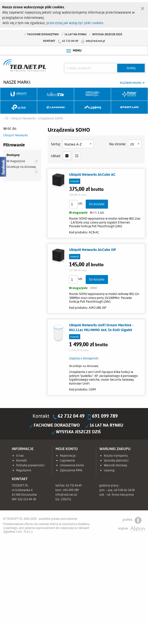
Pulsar (129, 94)
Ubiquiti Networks (18, 94)
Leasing (109, 470)
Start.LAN (129, 107)
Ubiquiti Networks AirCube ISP (92, 249)
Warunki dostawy (115, 465)
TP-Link (18, 107)
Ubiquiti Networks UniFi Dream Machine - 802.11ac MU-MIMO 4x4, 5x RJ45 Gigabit (101, 327)
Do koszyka (96, 204)
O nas (20, 456)
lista (67, 156)
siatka (77, 156)
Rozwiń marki (130, 83)
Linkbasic (55, 107)
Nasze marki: (17, 82)
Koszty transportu (116, 456)
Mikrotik (55, 94)
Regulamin (23, 470)
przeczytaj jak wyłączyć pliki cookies (74, 23)
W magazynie (16, 161)
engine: (131, 529)
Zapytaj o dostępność (84, 358)
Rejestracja (68, 456)
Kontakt (49, 41)
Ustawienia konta (72, 465)
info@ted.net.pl (95, 41)
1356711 (66, 499)
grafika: (132, 520)
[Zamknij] (143, 7)
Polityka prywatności (30, 465)
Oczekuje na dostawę (21, 167)
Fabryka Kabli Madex (92, 94)
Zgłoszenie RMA (71, 470)
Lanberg (92, 107)
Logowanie (67, 460)
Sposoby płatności (116, 460)
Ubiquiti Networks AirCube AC (92, 174)
